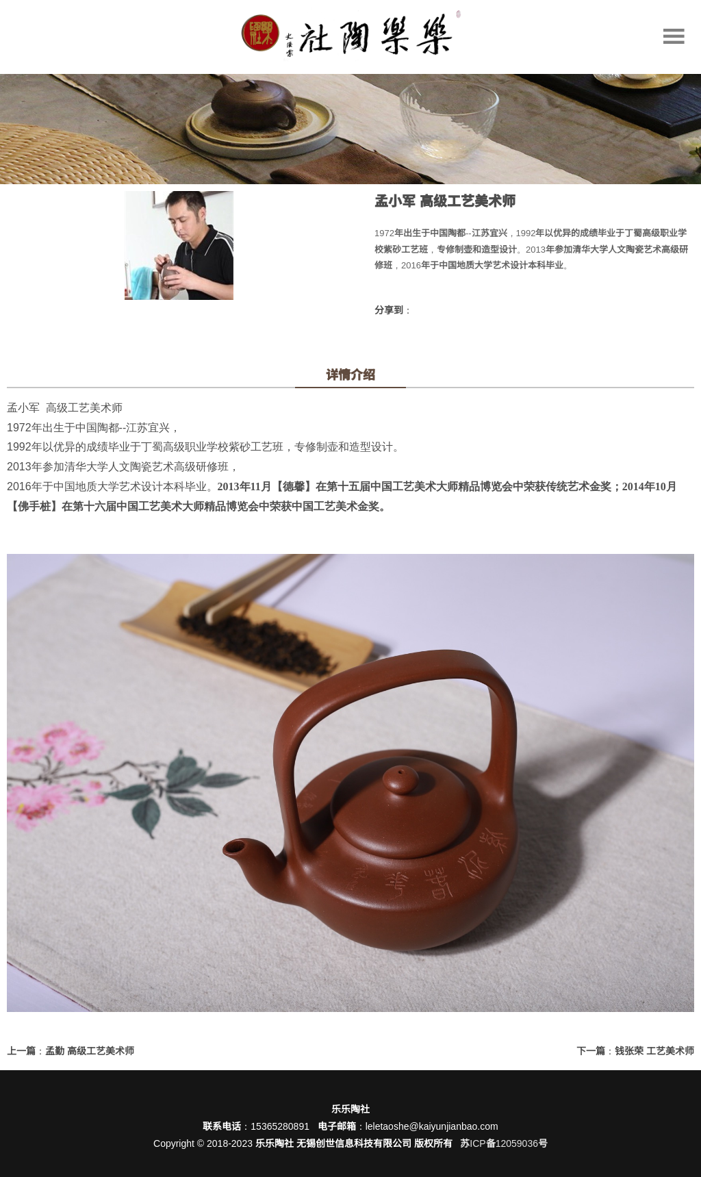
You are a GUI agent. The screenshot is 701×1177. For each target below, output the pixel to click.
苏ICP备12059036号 (504, 1143)
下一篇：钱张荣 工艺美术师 (635, 1051)
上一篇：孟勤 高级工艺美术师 (70, 1051)
